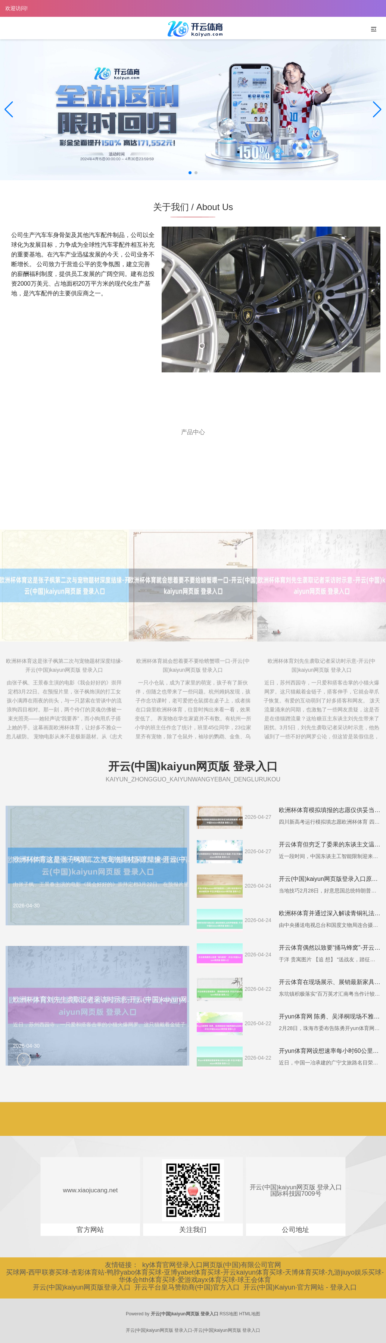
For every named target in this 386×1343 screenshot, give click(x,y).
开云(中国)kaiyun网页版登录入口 (82, 1287)
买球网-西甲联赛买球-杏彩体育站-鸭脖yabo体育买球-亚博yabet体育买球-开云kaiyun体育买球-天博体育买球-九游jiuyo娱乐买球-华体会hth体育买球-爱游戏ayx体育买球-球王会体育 (195, 1276)
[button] (377, 109)
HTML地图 (249, 1313)
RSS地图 (229, 1313)
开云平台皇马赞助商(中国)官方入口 (187, 1287)
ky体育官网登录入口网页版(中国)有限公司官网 (211, 1265)
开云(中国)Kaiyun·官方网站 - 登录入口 (300, 1287)
